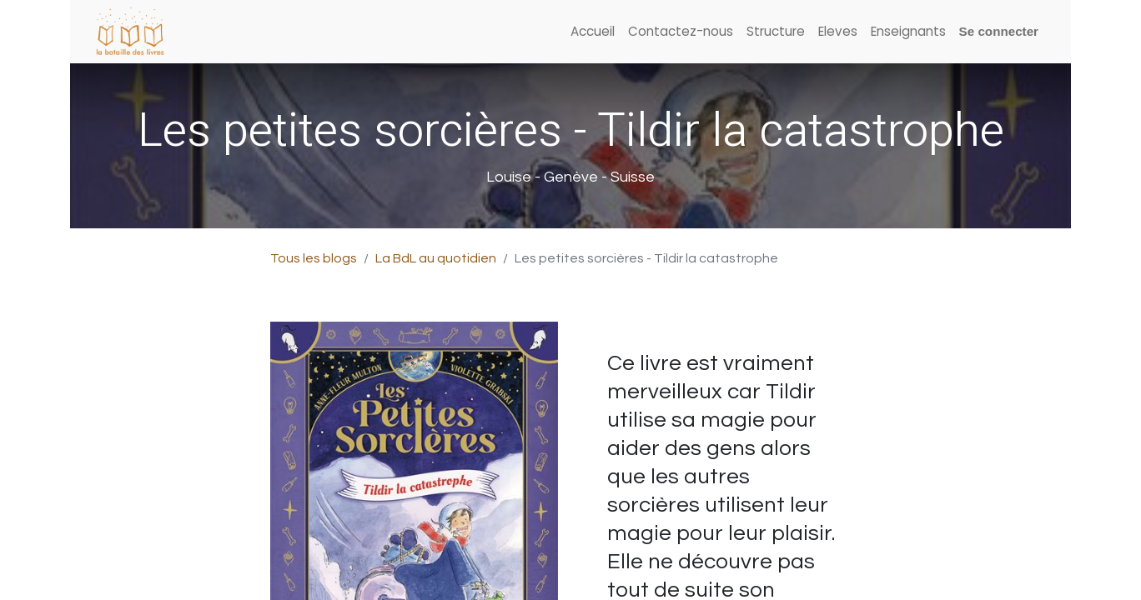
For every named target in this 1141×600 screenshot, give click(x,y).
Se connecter (998, 31)
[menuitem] (592, 32)
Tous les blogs (313, 258)
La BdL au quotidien (435, 258)
